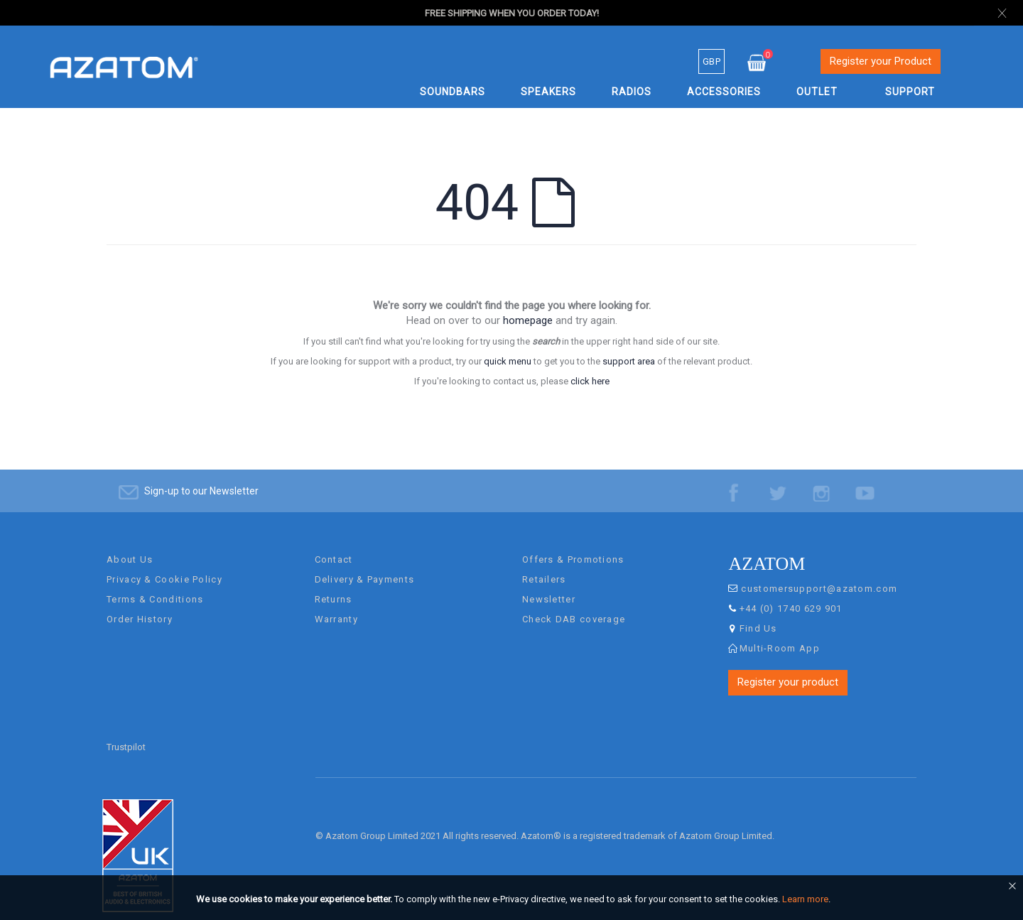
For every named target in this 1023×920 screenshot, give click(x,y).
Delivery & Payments (365, 565)
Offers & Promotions (573, 545)
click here (590, 381)
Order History (140, 605)
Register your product (787, 667)
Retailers (544, 565)
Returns (333, 585)
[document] (513, 899)
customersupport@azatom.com (819, 574)
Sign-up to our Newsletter (201, 476)
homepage (528, 320)
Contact (334, 545)
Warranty (336, 605)
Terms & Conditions (155, 585)
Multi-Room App (780, 634)
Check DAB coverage (573, 605)
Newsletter (548, 585)
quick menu (507, 361)
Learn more (805, 899)
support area (628, 361)
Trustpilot (126, 732)
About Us (130, 545)
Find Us (758, 614)
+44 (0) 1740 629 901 (791, 594)
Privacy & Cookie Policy (164, 565)
